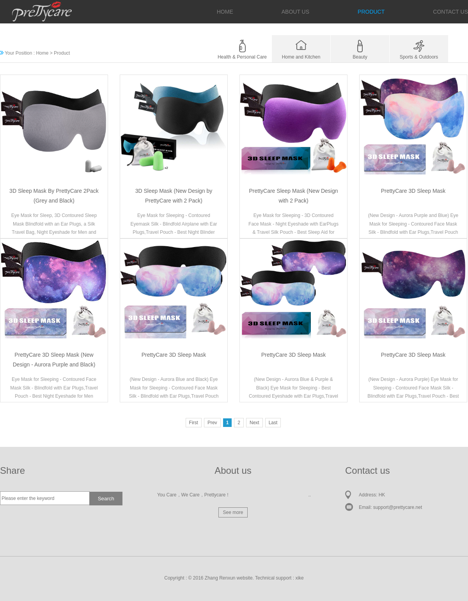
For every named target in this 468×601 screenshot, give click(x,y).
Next (254, 422)
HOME (225, 12)
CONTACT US (450, 12)
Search (106, 498)
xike (299, 578)
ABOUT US (295, 12)
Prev (212, 422)
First (193, 422)
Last (273, 422)
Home (42, 53)
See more (233, 512)
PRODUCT (371, 12)
